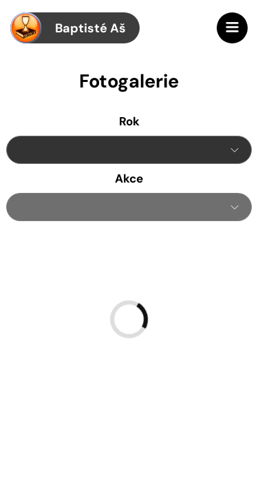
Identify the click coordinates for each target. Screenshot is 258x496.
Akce (129, 178)
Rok (129, 121)
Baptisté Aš (68, 27)
